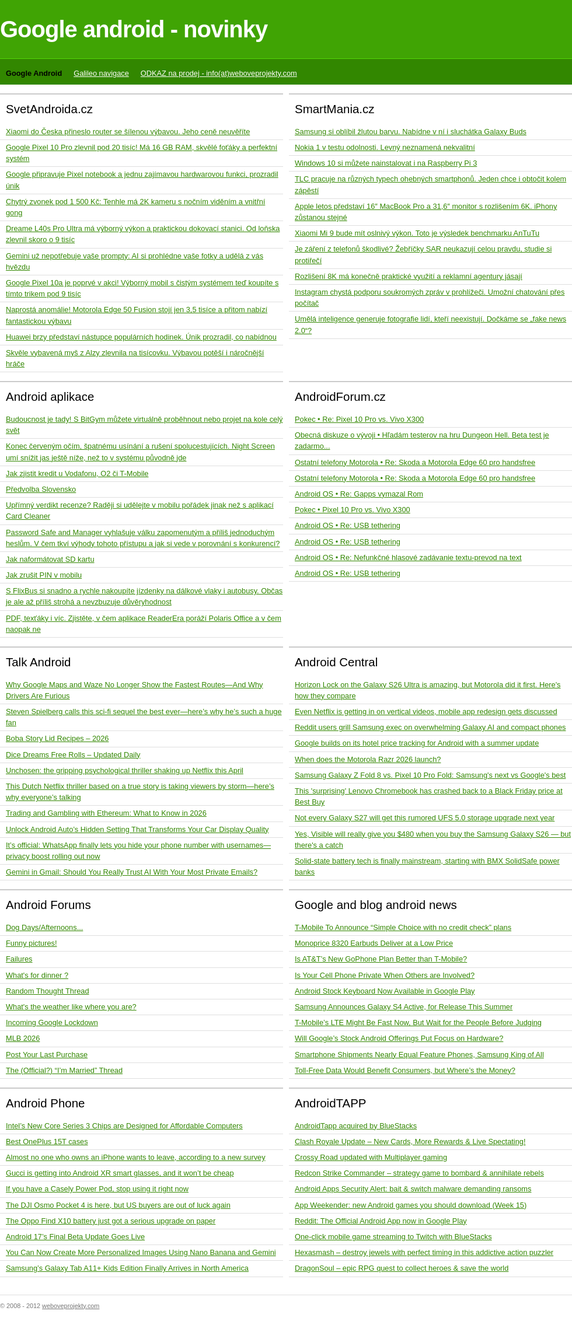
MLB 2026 (23, 1038)
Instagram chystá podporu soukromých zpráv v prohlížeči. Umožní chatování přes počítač (429, 297)
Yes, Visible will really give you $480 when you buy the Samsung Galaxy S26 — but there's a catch (433, 839)
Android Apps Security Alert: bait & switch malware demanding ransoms (413, 1188)
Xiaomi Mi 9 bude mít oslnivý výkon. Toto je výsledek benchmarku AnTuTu (417, 233)
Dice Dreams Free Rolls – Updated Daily (73, 754)
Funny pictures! (31, 943)
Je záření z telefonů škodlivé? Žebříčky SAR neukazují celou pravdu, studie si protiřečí (423, 254)
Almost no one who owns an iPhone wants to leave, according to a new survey (136, 1157)
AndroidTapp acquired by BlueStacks (356, 1125)
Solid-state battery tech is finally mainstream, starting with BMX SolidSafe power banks (427, 866)
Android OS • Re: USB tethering (347, 525)
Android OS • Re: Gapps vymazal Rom (359, 494)
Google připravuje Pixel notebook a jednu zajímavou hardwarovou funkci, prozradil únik (142, 180)
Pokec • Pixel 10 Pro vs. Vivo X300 (352, 509)
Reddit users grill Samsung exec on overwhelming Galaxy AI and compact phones (430, 727)
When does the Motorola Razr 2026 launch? (368, 759)
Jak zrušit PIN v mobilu (44, 575)
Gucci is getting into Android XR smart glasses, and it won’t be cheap (120, 1173)
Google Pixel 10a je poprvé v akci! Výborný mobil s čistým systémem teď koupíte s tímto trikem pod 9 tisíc (142, 288)
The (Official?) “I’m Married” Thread (64, 1070)
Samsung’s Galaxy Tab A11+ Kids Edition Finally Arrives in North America (127, 1268)
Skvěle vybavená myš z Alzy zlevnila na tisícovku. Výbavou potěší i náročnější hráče (135, 358)
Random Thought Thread (47, 991)
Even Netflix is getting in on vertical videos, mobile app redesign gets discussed (426, 711)
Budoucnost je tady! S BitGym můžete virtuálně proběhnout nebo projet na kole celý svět (144, 425)
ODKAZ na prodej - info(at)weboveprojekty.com (219, 73)
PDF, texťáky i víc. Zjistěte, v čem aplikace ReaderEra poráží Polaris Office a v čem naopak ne (143, 624)
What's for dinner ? (37, 975)
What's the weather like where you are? (71, 1006)
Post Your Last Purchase (47, 1054)
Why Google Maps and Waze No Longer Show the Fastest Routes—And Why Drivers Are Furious (134, 690)
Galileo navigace (101, 73)
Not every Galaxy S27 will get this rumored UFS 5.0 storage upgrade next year (424, 817)
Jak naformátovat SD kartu (50, 559)
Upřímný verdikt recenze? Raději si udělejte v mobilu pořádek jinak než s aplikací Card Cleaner (140, 510)
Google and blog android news (376, 904)
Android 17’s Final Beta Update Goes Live (75, 1236)
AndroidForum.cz (340, 396)
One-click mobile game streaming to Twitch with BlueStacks (393, 1236)
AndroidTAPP (331, 1103)
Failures (19, 959)
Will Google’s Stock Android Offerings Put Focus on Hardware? (399, 1038)
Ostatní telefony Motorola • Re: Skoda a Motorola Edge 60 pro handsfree (415, 462)
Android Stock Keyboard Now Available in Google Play (385, 991)
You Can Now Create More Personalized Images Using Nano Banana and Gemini (141, 1252)
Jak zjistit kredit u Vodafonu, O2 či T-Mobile (77, 473)
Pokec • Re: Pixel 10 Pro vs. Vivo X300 (359, 419)
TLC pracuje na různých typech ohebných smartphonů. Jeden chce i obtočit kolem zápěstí (430, 184)
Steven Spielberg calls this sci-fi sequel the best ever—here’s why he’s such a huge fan (144, 717)
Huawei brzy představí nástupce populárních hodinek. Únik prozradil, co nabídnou (141, 337)
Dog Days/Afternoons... (44, 927)
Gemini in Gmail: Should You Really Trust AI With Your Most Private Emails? (131, 872)
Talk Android (38, 662)
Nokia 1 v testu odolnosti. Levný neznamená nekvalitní (385, 147)
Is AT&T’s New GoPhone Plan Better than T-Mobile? (381, 959)
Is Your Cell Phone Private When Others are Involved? (385, 975)
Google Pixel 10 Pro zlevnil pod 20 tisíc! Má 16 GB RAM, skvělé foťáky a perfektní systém (141, 153)
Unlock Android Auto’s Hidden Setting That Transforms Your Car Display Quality (137, 829)
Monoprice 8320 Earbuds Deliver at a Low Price (374, 943)
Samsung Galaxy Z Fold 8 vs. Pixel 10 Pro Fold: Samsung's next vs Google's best (430, 775)
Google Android (34, 73)
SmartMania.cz (335, 109)
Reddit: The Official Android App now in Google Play (381, 1220)
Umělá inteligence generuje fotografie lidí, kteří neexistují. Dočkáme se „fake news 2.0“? (430, 324)
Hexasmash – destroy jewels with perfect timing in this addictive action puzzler (424, 1252)
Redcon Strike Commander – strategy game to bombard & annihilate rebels (419, 1173)
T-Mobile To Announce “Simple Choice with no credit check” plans (403, 927)
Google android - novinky (133, 29)
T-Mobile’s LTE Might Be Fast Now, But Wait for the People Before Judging (418, 1022)
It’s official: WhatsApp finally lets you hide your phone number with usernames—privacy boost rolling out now (138, 851)
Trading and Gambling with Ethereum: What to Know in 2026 (106, 813)
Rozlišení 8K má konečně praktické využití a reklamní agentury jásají (408, 276)
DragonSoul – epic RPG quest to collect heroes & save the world (401, 1268)
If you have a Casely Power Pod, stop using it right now (97, 1188)
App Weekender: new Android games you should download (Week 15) (410, 1205)
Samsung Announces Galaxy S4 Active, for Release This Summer (403, 1006)
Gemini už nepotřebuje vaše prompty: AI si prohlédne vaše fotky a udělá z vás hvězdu (134, 261)
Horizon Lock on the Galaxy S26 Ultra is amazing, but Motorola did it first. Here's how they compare (428, 690)
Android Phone (45, 1103)
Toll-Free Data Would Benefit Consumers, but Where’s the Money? (405, 1070)
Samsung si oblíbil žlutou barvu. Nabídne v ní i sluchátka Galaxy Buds (410, 131)
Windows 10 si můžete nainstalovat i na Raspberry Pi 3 (386, 163)
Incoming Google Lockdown (52, 1022)
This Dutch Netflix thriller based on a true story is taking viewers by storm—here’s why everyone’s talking (140, 792)
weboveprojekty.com (70, 1305)
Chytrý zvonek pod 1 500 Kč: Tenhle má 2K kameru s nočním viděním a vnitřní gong (135, 207)
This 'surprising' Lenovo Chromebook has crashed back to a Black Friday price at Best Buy (429, 796)
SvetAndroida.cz (49, 109)
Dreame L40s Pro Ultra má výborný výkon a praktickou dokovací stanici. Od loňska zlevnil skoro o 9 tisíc (143, 234)
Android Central (336, 662)
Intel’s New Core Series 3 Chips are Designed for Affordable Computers (124, 1125)
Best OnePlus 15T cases (47, 1141)
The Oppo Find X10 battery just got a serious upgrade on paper (110, 1220)
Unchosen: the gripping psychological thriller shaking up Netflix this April (124, 770)
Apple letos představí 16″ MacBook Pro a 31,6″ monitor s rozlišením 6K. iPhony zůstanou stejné (426, 212)
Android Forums (48, 904)
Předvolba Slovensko (41, 489)
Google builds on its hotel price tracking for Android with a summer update (417, 743)
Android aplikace (50, 396)
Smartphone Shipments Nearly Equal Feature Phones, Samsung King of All (419, 1054)
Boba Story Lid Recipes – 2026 (57, 738)
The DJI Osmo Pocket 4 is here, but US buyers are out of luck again (118, 1205)
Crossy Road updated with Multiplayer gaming (371, 1157)
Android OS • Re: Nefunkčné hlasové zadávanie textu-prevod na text (408, 557)
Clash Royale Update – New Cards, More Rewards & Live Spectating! (410, 1141)
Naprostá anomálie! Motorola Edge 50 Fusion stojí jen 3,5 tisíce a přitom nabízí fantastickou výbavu (136, 315)
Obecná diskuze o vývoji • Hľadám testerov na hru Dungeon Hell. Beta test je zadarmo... (422, 440)
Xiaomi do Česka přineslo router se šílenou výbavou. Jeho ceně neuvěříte (128, 131)
